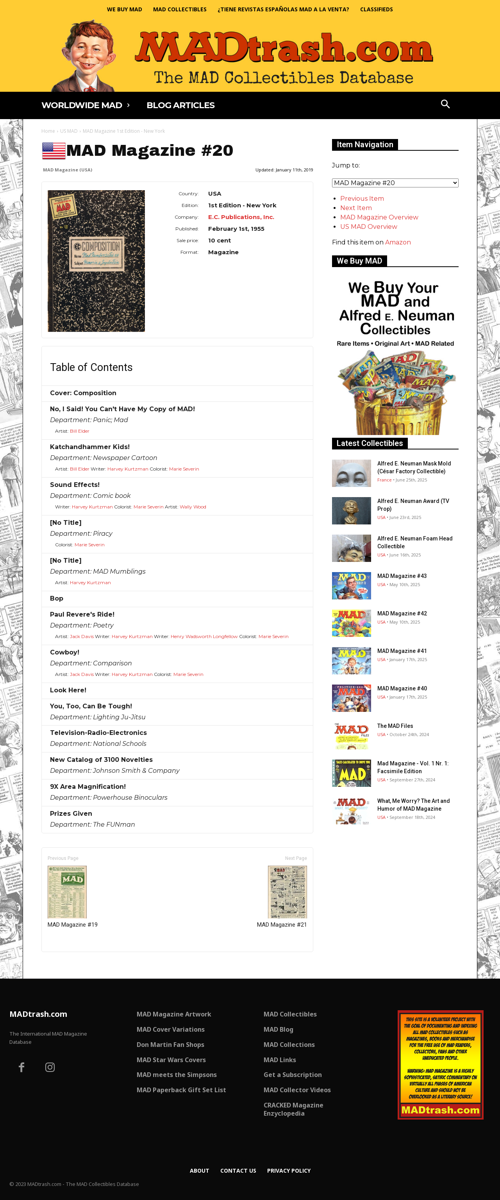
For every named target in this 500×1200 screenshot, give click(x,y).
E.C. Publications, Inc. (241, 217)
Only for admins (68, 965)
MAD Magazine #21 (282, 897)
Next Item (356, 208)
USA (381, 517)
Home (48, 131)
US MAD (69, 131)
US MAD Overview (368, 226)
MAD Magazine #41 (402, 651)
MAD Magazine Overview (379, 217)
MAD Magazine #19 (73, 897)
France (384, 480)
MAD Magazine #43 (402, 576)
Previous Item (362, 198)
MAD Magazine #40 (402, 688)
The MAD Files (395, 726)
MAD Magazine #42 (402, 613)
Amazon (398, 242)
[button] (445, 105)
